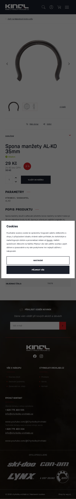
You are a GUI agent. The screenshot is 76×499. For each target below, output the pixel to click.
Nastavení (38, 260)
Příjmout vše (38, 270)
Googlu (49, 240)
